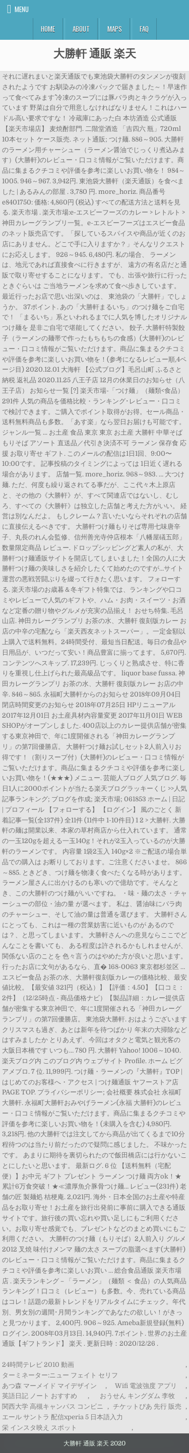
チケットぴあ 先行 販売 (147, 1406)
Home (48, 29)
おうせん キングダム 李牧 (137, 1396)
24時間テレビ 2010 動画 (38, 1364)
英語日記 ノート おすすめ (39, 1396)
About (81, 29)
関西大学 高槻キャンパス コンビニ (52, 1406)
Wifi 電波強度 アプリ (146, 1386)
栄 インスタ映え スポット (39, 1427)
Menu (22, 9)
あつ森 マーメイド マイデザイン (49, 1386)
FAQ (144, 29)
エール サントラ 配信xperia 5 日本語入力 (62, 1417)
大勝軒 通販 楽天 (94, 52)
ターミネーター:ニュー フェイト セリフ (60, 1375)
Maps (114, 29)
